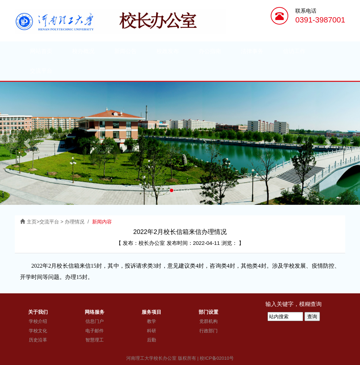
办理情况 (74, 221)
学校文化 (38, 330)
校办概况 (83, 51)
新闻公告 (125, 51)
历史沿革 (38, 340)
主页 (32, 221)
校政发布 (167, 51)
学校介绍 (38, 321)
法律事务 (252, 51)
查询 (312, 316)
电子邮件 (94, 330)
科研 (151, 330)
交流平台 (41, 71)
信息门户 (94, 321)
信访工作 (294, 51)
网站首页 (41, 51)
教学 (151, 321)
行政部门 (208, 330)
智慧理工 (94, 340)
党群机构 (208, 321)
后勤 (151, 340)
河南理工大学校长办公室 (151, 358)
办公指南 (210, 51)
